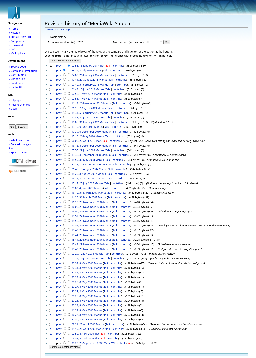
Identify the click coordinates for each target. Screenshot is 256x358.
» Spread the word (20, 37)
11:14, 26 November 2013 (87, 103)
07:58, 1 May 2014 (82, 94)
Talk (108, 66)
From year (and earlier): (62, 42)
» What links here (19, 140)
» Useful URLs (17, 87)
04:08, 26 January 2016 (85, 75)
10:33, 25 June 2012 (83, 117)
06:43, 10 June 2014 (83, 89)
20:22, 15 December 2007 (87, 164)
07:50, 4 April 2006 (83, 333)
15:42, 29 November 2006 (87, 244)
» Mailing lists (17, 53)
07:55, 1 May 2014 (82, 98)
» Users (13, 108)
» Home (13, 28)
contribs (118, 66)
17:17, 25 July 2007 (83, 183)
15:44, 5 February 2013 (85, 113)
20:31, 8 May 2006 (82, 268)
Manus (97, 70)
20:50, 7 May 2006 (82, 319)
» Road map (16, 83)
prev (58, 66)
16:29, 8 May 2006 (82, 310)
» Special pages (18, 152)
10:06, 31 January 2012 (85, 122)
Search (12, 116)
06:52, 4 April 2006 (83, 338)
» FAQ (12, 49)
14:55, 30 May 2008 (83, 160)
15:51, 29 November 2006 (87, 225)
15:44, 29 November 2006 (87, 235)
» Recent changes (19, 104)
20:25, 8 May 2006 (82, 296)
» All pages (15, 100)
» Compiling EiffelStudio (23, 71)
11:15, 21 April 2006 (83, 329)
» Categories (16, 41)
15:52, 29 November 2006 (87, 221)
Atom (12, 148)
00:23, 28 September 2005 (87, 343)
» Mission (14, 32)
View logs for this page (58, 29)
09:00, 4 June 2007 (83, 188)
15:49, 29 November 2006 (87, 230)
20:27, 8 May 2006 (82, 286)
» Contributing (17, 75)
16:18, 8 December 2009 (86, 145)
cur (51, 70)
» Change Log (17, 79)
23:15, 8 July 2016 (82, 70)
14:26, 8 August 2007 (84, 174)
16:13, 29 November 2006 (87, 202)
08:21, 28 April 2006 (83, 324)
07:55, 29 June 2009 (83, 150)
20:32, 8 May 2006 (82, 263)
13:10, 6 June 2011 (83, 127)
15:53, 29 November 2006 (87, 216)
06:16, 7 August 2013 (84, 108)
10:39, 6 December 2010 (86, 131)
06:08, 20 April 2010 (83, 141)
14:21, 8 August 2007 (84, 178)
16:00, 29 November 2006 (87, 211)
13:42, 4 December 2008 (86, 155)
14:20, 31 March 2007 (84, 197)
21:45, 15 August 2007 (85, 169)
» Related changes (20, 144)
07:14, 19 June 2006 (83, 258)
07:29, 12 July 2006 (83, 253)
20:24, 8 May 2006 (82, 305)
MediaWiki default (115, 343)
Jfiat (101, 66)
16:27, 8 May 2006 (82, 315)
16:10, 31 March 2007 (84, 192)
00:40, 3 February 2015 (85, 84)
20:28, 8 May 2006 (82, 277)
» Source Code (17, 66)
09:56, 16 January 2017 (85, 66)
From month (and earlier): (128, 42)
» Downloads (16, 45)
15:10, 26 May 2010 (83, 136)
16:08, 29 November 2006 (87, 207)
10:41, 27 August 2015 (85, 79)
